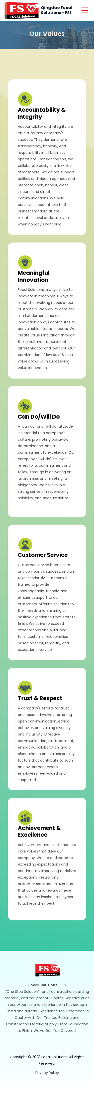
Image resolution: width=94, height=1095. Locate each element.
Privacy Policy (47, 1072)
